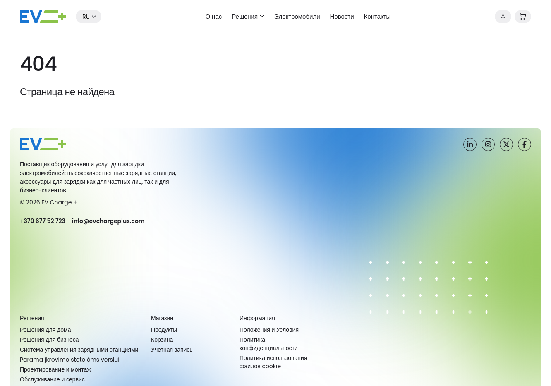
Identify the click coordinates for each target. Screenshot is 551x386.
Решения (245, 16)
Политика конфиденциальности (269, 344)
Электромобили (297, 16)
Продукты (164, 330)
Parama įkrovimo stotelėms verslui (70, 359)
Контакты (377, 16)
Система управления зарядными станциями (79, 349)
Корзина (162, 340)
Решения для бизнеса (49, 340)
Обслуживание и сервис (52, 379)
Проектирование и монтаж (55, 369)
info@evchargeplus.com (108, 221)
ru (86, 16)
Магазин (162, 318)
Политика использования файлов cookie (273, 362)
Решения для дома (45, 330)
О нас (214, 16)
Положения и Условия (269, 330)
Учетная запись (172, 349)
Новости (342, 16)
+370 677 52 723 (42, 221)
